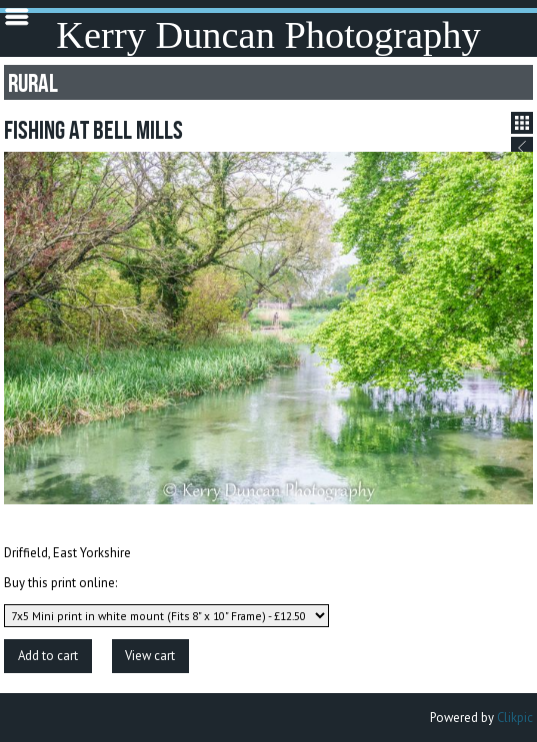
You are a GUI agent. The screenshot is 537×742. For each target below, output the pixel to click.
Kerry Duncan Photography (268, 35)
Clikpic (515, 717)
